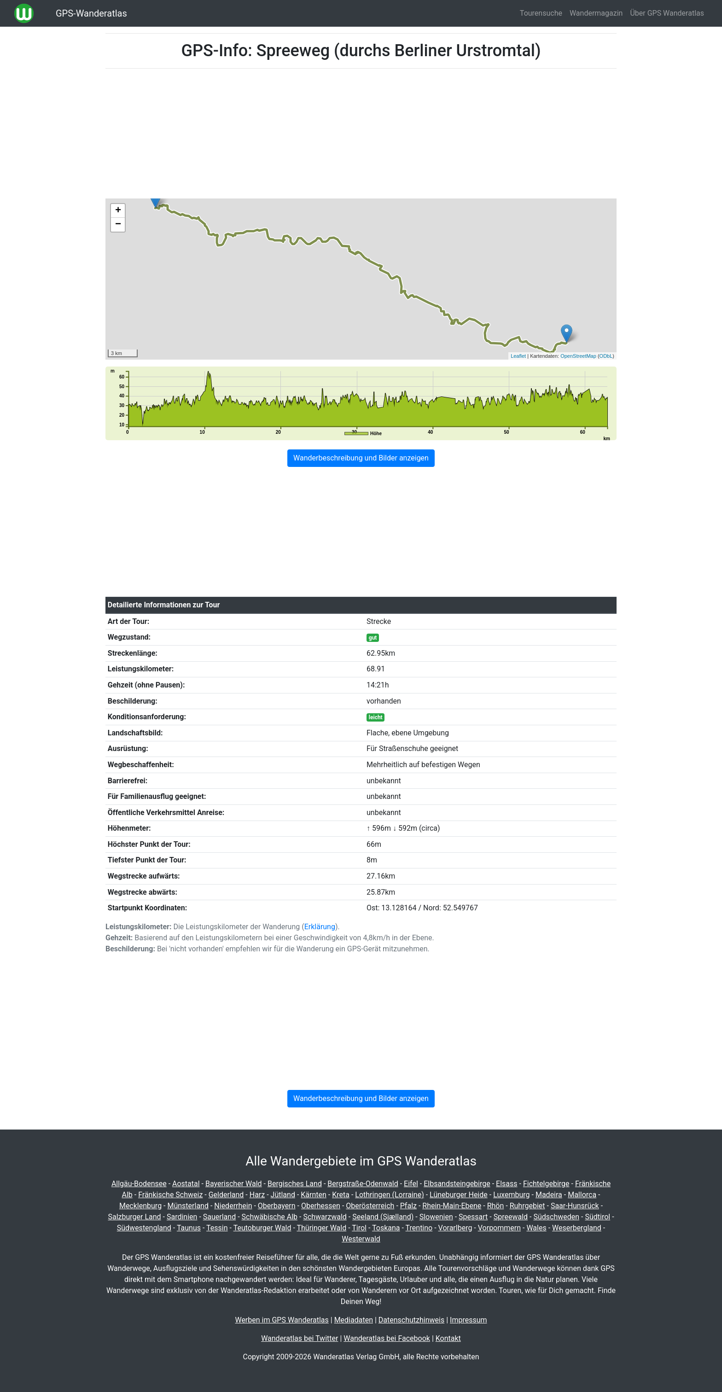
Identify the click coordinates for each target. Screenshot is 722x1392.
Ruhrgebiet (527, 1205)
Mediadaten (353, 1320)
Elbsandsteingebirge (457, 1183)
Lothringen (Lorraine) (389, 1194)
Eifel (411, 1183)
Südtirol (597, 1216)
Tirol (359, 1227)
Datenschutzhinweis (411, 1320)
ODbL (606, 356)
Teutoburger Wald (262, 1227)
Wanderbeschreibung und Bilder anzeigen (361, 458)
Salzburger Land (134, 1216)
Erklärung (319, 926)
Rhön (495, 1205)
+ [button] (118, 211)
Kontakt (448, 1338)
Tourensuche (541, 13)
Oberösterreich (370, 1205)
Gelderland (226, 1194)
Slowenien (436, 1216)
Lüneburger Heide (459, 1194)
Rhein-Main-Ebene (451, 1205)
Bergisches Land (295, 1183)
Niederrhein (233, 1205)
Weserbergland (576, 1227)
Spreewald (511, 1216)
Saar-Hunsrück (575, 1205)
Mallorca (582, 1194)
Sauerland (219, 1216)
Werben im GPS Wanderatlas (281, 1320)
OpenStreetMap (578, 356)
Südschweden (556, 1216)
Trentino (419, 1227)
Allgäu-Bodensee (139, 1183)
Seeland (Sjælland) (382, 1216)
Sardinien (182, 1216)
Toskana (386, 1227)
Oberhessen (320, 1205)
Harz (257, 1194)
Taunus (189, 1227)
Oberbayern (277, 1205)
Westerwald (361, 1239)
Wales (536, 1227)
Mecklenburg (140, 1205)
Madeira (549, 1194)
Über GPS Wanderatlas (667, 13)
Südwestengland (144, 1227)
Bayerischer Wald (233, 1183)
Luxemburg (511, 1194)
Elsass (506, 1183)
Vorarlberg (455, 1227)
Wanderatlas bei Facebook (387, 1338)
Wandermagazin (596, 13)
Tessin (217, 1227)
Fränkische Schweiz (170, 1194)
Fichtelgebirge (546, 1183)
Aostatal (186, 1183)
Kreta (340, 1194)
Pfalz (408, 1205)
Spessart (473, 1216)
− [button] (118, 225)
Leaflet (518, 356)
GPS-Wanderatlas (91, 13)
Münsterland (187, 1205)
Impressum (468, 1320)
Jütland (283, 1194)
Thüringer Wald (321, 1227)
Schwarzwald (324, 1216)
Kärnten (313, 1194)
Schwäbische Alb (270, 1216)
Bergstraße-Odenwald (362, 1183)
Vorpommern (499, 1227)
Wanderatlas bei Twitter (299, 1338)
